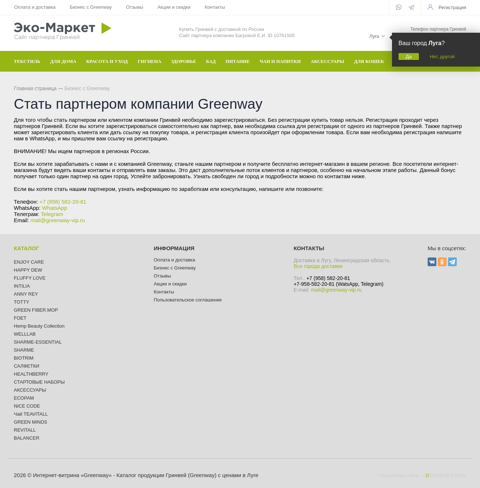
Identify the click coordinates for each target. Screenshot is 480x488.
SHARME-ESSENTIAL (37, 342)
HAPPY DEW (28, 270)
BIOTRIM (23, 358)
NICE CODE (27, 406)
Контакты (214, 7)
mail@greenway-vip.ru (58, 220)
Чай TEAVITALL (31, 414)
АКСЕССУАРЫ (30, 390)
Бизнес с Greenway (90, 7)
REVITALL (25, 430)
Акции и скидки (173, 7)
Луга (374, 36)
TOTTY (21, 302)
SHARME (24, 350)
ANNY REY (26, 294)
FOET (20, 318)
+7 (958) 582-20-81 (63, 202)
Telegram (52, 214)
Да (409, 56)
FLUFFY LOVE (29, 278)
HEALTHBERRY (31, 374)
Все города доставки (317, 266)
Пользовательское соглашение (188, 300)
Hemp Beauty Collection (39, 326)
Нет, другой (442, 56)
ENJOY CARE (29, 262)
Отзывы (134, 7)
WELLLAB (25, 334)
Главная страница (35, 88)
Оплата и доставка (35, 7)
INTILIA (22, 286)
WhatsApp (54, 208)
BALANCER (26, 438)
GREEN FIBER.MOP (36, 310)
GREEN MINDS (30, 422)
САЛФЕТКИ (26, 366)
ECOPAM (24, 398)
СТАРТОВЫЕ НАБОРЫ (39, 382)
